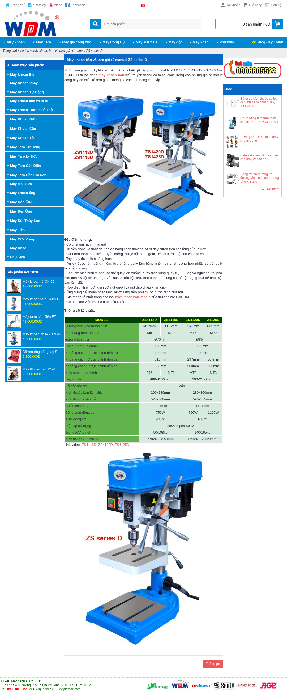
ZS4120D (105, 445)
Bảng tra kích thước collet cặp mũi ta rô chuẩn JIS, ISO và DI (258, 102)
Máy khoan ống (22, 193)
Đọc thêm (272, 189)
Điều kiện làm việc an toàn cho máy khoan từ (259, 157)
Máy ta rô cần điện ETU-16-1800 (42, 317)
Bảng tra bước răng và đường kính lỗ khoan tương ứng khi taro (259, 177)
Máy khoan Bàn (22, 75)
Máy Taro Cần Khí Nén (28, 175)
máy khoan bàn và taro (132, 297)
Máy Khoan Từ (22, 138)
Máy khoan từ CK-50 (38, 281)
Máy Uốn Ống (21, 202)
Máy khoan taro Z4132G (41, 299)
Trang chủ (10, 51)
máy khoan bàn (111, 75)
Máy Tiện (17, 230)
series (24, 51)
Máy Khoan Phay (24, 83)
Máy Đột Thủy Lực (25, 221)
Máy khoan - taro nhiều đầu (32, 110)
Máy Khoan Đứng (24, 119)
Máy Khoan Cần (23, 128)
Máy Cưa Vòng (22, 239)
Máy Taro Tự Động (25, 147)
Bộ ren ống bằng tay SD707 (42, 352)
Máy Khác (18, 248)
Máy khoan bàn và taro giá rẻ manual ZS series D (67, 51)
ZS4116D (89, 445)
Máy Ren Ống (21, 211)
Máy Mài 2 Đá (21, 184)
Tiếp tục (213, 664)
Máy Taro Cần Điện (25, 166)
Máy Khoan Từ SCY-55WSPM (42, 369)
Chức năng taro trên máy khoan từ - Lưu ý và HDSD (259, 120)
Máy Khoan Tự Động (27, 92)
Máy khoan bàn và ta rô (29, 101)
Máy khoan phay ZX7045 (42, 334)
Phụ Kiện (17, 257)
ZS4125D (122, 445)
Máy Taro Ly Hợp (23, 156)
